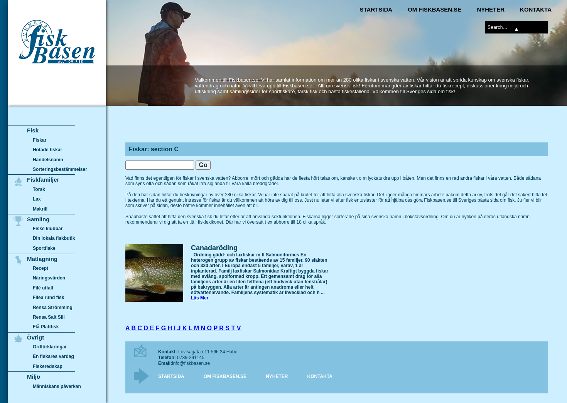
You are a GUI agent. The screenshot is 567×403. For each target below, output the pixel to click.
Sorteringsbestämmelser (60, 169)
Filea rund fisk (48, 297)
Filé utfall (43, 288)
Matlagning (42, 259)
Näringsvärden (49, 278)
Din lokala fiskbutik (54, 238)
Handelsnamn (48, 159)
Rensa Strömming (53, 307)
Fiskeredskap (47, 366)
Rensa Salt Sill (49, 317)
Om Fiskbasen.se (434, 9)
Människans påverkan (57, 386)
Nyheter (491, 9)
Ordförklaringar (50, 346)
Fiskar (39, 140)
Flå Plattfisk (46, 326)
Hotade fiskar (47, 149)
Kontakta (536, 9)
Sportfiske (44, 248)
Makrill (40, 209)
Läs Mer (199, 298)
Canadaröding (214, 248)
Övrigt (35, 337)
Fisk (33, 130)
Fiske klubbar (48, 228)
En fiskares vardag (53, 357)
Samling (38, 219)
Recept (40, 268)
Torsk (39, 189)
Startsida (375, 9)
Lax (37, 199)
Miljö (33, 376)
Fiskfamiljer (43, 179)
